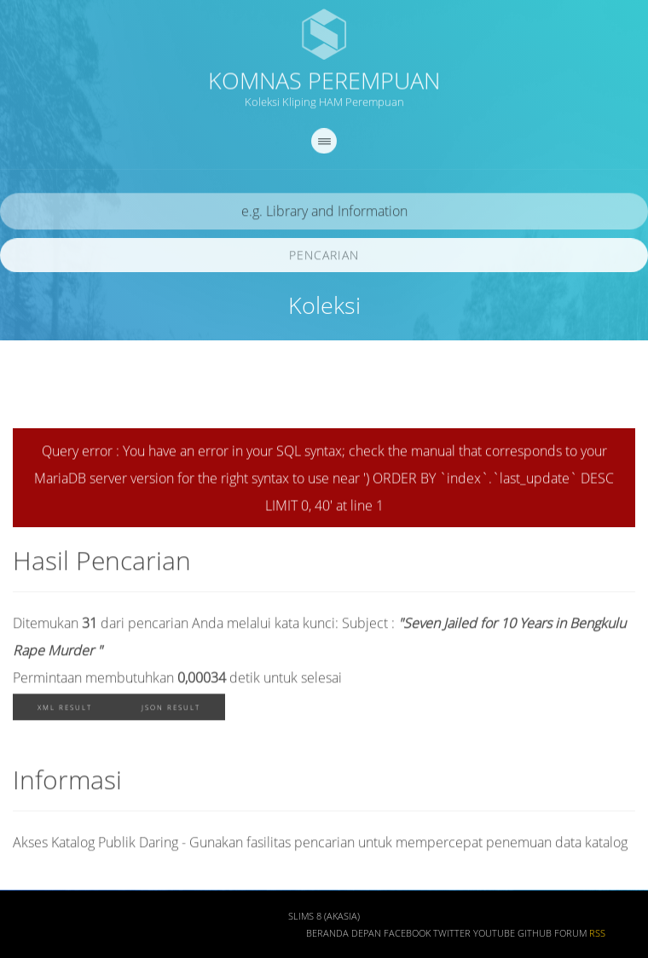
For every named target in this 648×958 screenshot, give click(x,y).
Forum (570, 937)
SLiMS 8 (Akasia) (324, 920)
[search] (324, 214)
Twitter (452, 937)
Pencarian (324, 258)
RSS (597, 937)
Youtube (494, 937)
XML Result (65, 710)
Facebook (407, 937)
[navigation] (324, 144)
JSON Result (171, 710)
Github (535, 937)
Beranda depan (343, 937)
